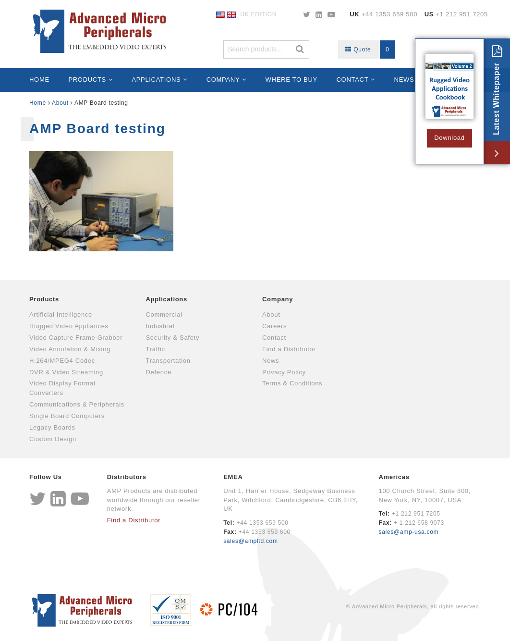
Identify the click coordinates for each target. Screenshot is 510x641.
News (404, 79)
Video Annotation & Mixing (69, 349)
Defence (158, 372)
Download (449, 137)
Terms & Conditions (292, 383)
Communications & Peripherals (76, 404)
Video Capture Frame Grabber (75, 337)
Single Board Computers (67, 415)
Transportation (168, 360)
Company (223, 79)
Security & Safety (173, 337)
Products (87, 79)
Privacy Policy (284, 372)
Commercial (164, 314)
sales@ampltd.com (250, 541)
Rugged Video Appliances (69, 326)
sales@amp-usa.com (408, 532)
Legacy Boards (52, 427)
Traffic (155, 349)
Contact (353, 79)
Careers (274, 326)
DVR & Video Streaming (66, 372)
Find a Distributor (289, 349)
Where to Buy (291, 79)
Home (39, 79)
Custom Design (52, 439)
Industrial (160, 326)
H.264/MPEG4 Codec (62, 360)
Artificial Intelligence (60, 314)
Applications (156, 79)
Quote (370, 49)
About (60, 102)
